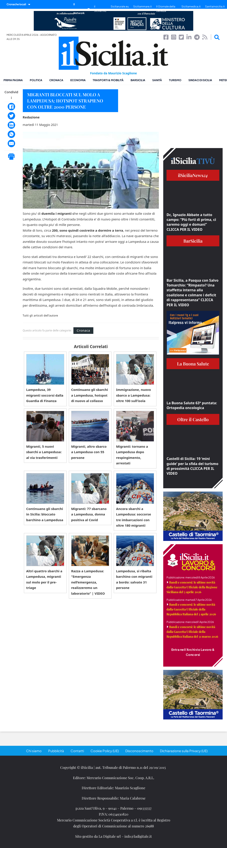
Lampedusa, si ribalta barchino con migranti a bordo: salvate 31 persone (134, 579)
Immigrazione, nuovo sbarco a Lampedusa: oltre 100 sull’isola (133, 395)
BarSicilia (138, 80)
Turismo (175, 80)
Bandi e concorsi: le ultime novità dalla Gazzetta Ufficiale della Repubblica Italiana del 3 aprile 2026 (191, 609)
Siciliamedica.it (191, 6)
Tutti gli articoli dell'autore (40, 315)
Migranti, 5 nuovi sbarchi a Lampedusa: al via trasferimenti (44, 452)
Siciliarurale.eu (120, 6)
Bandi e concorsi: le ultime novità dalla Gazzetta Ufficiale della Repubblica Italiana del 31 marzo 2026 (192, 632)
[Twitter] (11, 116)
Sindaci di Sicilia (200, 80)
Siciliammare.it (142, 6)
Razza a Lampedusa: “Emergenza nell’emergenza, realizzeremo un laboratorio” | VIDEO (88, 582)
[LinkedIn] (11, 125)
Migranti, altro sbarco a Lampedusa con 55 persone (89, 452)
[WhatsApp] (11, 134)
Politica (36, 80)
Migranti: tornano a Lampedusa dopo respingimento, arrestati (132, 454)
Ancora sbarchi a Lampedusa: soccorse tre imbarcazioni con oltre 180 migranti (133, 517)
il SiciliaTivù (100, 9)
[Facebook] (11, 106)
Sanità (157, 80)
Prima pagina (13, 80)
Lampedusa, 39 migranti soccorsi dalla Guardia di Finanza (44, 395)
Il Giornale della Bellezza (165, 9)
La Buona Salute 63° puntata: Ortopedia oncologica (192, 405)
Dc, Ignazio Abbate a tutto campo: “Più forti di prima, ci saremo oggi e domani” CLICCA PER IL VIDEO (191, 222)
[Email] (11, 143)
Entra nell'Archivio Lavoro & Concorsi (193, 652)
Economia (78, 80)
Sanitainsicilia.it (215, 6)
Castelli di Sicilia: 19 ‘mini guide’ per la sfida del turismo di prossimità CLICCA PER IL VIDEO (192, 466)
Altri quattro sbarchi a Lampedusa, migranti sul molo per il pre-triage (44, 579)
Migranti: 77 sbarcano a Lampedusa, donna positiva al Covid (89, 514)
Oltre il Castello (193, 419)
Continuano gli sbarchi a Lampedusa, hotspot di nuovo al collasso (89, 395)
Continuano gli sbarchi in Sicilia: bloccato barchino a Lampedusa (44, 514)
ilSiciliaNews (193, 175)
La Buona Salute (193, 364)
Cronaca (56, 80)
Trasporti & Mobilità (108, 80)
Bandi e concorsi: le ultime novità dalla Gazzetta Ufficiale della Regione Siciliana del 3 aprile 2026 (192, 587)
